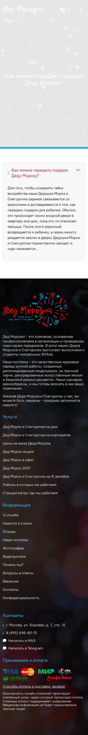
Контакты (11, 589)
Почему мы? (13, 565)
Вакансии (11, 581)
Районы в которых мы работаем (29, 484)
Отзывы (9, 531)
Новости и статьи (17, 523)
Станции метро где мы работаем (30, 493)
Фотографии (13, 548)
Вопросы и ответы (18, 573)
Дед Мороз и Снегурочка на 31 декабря (36, 476)
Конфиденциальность (21, 598)
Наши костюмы (15, 540)
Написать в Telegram (25, 648)
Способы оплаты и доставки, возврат (34, 686)
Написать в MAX (21, 640)
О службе (11, 515)
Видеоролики (14, 556)
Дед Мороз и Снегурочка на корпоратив (36, 435)
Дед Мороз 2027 (17, 468)
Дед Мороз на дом (18, 451)
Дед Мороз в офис (18, 460)
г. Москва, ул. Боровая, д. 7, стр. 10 (35, 625)
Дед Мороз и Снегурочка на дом (30, 427)
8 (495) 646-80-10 (21, 633)
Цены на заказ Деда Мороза (26, 443)
